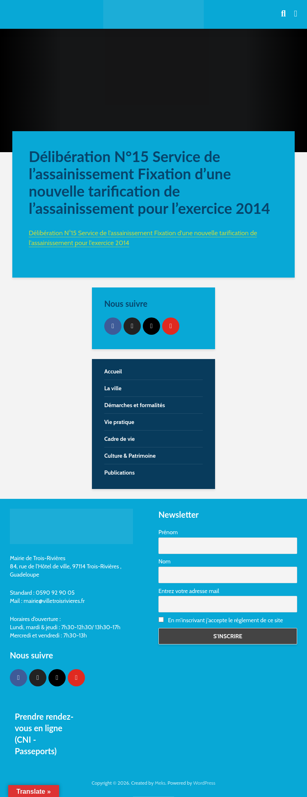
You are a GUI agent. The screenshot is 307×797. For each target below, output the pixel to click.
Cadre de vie (119, 439)
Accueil (113, 371)
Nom (164, 561)
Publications (119, 472)
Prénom (168, 532)
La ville (112, 388)
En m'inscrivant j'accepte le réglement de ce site (220, 620)
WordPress (204, 783)
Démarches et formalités (134, 405)
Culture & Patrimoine (130, 455)
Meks (160, 783)
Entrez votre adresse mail (188, 591)
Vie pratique (119, 422)
